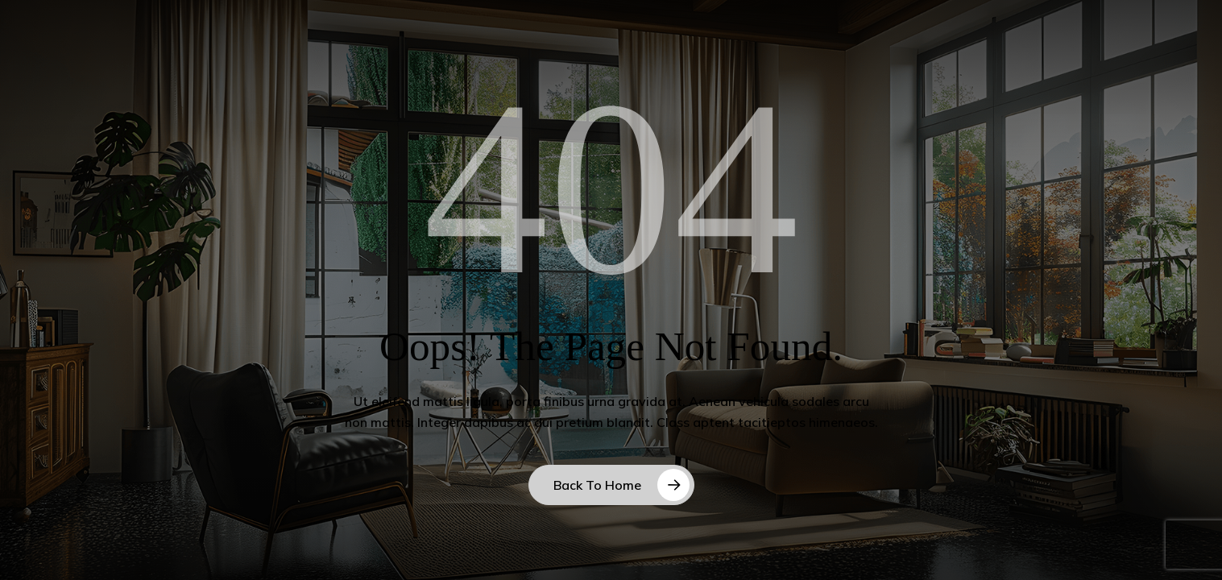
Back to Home (597, 485)
